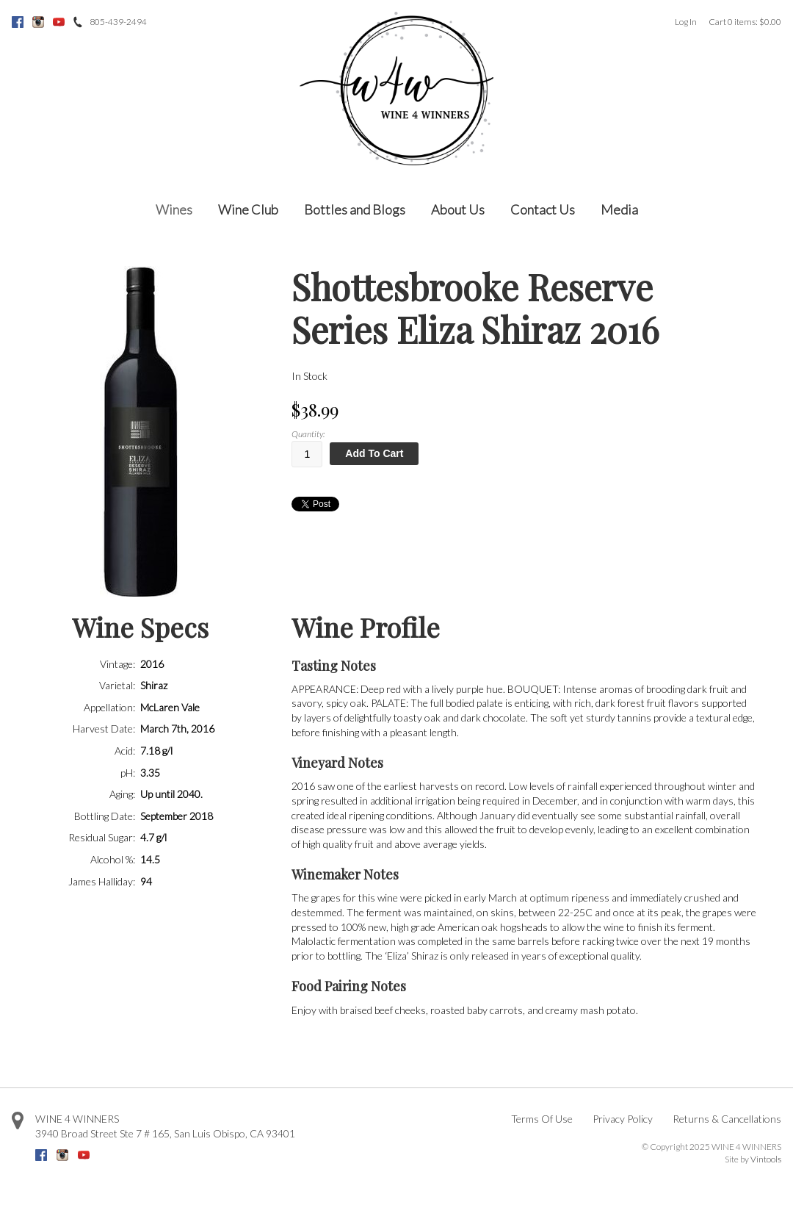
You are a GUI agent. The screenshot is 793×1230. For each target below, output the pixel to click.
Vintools (765, 1159)
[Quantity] (307, 454)
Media (619, 209)
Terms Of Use (542, 1118)
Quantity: (308, 433)
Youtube (59, 22)
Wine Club (248, 209)
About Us (458, 209)
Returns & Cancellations (727, 1118)
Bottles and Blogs (354, 209)
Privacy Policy (623, 1118)
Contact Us (542, 209)
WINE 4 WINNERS (77, 1118)
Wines (174, 209)
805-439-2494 (118, 21)
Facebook (17, 22)
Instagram (38, 22)
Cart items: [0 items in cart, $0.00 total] (745, 21)
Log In (686, 21)
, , (165, 1133)
